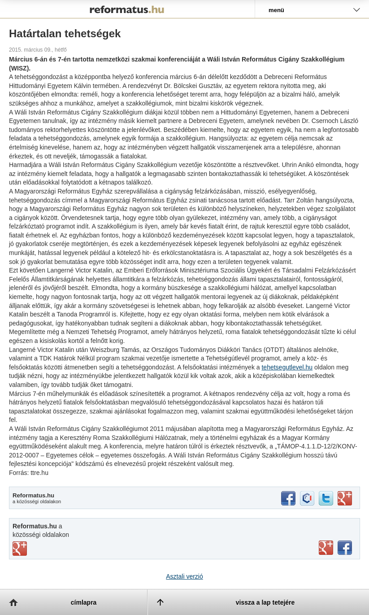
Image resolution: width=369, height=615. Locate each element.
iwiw (307, 498)
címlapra (84, 602)
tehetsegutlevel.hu (287, 367)
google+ (345, 498)
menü (276, 10)
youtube (326, 547)
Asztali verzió (184, 576)
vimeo (20, 548)
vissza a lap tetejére (265, 602)
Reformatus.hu (127, 9)
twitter (326, 498)
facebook (288, 498)
